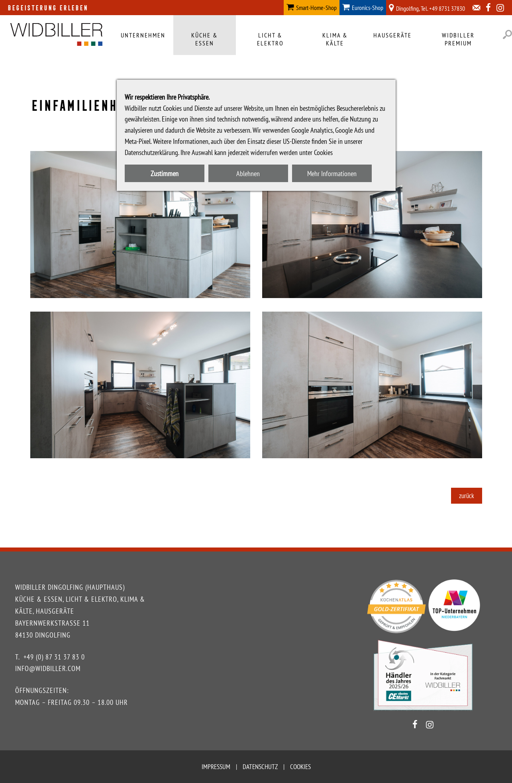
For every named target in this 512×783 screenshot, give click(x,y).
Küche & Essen (204, 39)
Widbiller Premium (458, 39)
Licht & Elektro (270, 39)
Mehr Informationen (332, 173)
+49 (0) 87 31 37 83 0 (54, 656)
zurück (466, 495)
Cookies (300, 766)
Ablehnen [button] (248, 173)
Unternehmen (143, 35)
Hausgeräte (392, 35)
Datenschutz (260, 766)
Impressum (216, 766)
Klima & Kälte (335, 39)
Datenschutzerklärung (151, 152)
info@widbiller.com (47, 668)
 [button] (507, 34)
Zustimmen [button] (165, 173)
